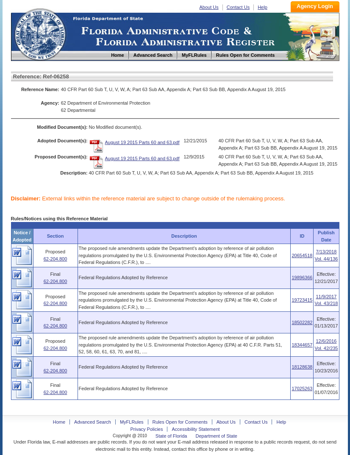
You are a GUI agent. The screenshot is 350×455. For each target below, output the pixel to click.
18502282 (302, 322)
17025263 (302, 388)
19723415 (302, 299)
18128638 (302, 366)
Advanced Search (92, 421)
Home (39, 33)
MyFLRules (132, 421)
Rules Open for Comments (180, 421)
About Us (209, 7)
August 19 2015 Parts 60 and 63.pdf (142, 142)
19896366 (302, 277)
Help (262, 7)
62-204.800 (55, 258)
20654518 (302, 255)
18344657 (302, 344)
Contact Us (238, 7)
